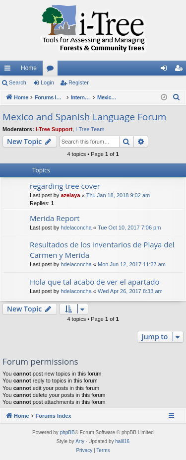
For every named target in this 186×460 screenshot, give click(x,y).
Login (47, 82)
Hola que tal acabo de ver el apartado (95, 282)
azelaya (70, 195)
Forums (52, 70)
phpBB (67, 432)
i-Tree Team (89, 129)
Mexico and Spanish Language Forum (84, 116)
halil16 (122, 441)
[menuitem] (176, 97)
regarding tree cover (65, 186)
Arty (79, 441)
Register (78, 82)
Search (17, 82)
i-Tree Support (54, 129)
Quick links (9, 70)
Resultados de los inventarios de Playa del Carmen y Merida (102, 249)
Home (29, 68)
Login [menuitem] (166, 70)
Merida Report (55, 218)
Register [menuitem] (181, 70)
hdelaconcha (76, 227)
